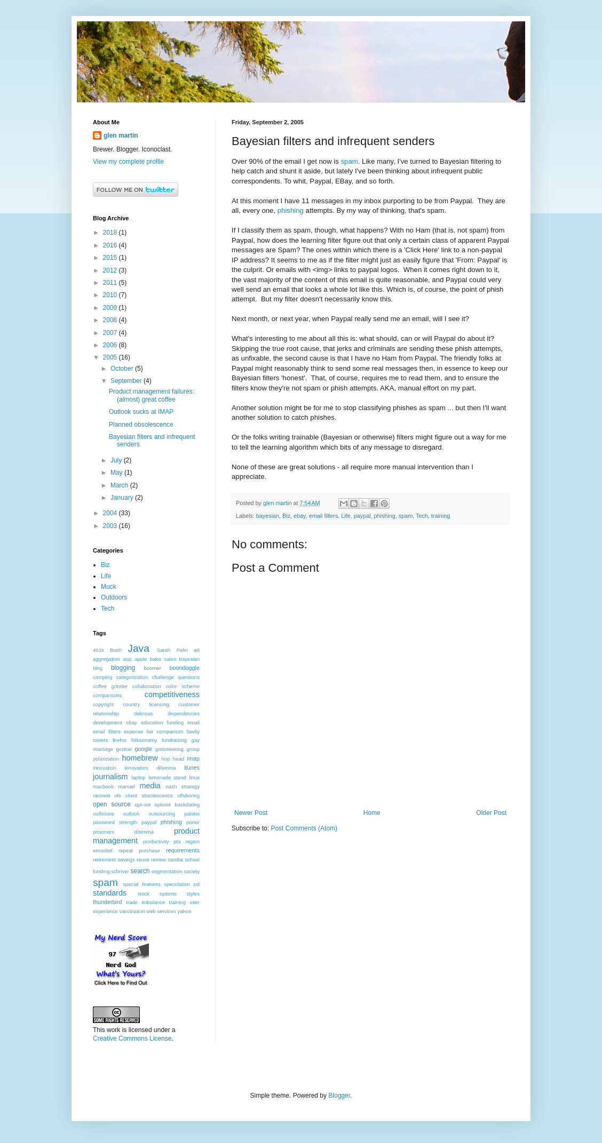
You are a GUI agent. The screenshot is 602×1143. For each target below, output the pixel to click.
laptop (138, 777)
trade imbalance (145, 902)
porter (193, 822)
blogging (123, 668)
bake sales (163, 659)
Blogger (339, 1095)
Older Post (491, 813)
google (143, 749)
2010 (111, 295)
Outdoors (114, 597)
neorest (101, 795)
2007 (111, 333)
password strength (115, 822)
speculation (177, 884)
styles (193, 894)
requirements (183, 850)
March (120, 485)
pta (176, 841)
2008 (111, 320)
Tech (422, 516)
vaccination (132, 911)
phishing (291, 210)
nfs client (125, 795)
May (117, 472)
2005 (111, 357)
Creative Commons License (132, 1038)
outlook (131, 814)
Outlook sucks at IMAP (141, 411)
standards (109, 893)
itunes (192, 767)
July (117, 460)
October (122, 368)
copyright (103, 704)
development (107, 722)
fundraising (174, 740)
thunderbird (107, 902)
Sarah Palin (172, 650)
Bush (116, 650)
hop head (172, 759)
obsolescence (157, 795)
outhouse (103, 814)
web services (161, 911)
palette (192, 814)
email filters (323, 516)
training (440, 516)
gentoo (124, 749)
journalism (110, 776)
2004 (111, 513)
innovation (104, 768)
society (192, 871)
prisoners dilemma (123, 832)
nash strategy (183, 786)
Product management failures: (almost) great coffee (151, 395)
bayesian (267, 516)
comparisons (107, 695)
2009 (111, 307)
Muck (108, 586)
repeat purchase (139, 850)
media (149, 785)
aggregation (106, 659)
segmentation (167, 871)
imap (193, 758)
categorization (132, 677)
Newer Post (250, 813)
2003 (111, 526)
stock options (157, 894)
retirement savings (114, 859)
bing (97, 668)
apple (140, 659)
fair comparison (164, 731)
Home (372, 813)
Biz (286, 516)
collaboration (146, 686)
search (139, 871)
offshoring (188, 795)
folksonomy (144, 740)
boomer (152, 668)
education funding (162, 722)
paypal (362, 516)
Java (138, 648)
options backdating (177, 805)
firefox (119, 740)
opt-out (142, 805)
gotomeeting (169, 749)
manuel (126, 786)
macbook (103, 786)
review (158, 859)
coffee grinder (110, 686)
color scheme (183, 686)
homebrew (139, 758)
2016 (111, 245)
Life (345, 516)
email (193, 722)
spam (349, 161)
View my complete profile (128, 161)
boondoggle (185, 668)
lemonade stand (167, 777)
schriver (120, 871)
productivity (156, 841)
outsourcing (162, 814)
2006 (111, 345)
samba (175, 859)
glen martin (121, 135)
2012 (111, 270)
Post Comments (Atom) (304, 828)
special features (142, 884)
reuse (143, 859)
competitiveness (172, 694)
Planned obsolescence (141, 424)
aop (127, 659)
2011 (111, 282)
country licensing (146, 704)
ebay (300, 516)
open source (112, 804)
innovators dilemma (150, 768)
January (122, 497)
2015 (111, 257)
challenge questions (176, 677)
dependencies (184, 713)
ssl (196, 884)
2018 (111, 232)
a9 (197, 650)
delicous (143, 713)
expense (133, 731)
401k (98, 650)
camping (102, 677)
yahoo (184, 911)
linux (194, 777)
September (127, 381)
